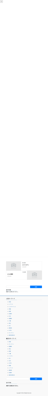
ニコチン (11, 356)
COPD (10, 330)
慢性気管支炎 (12, 335)
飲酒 (10, 301)
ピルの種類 (10, 274)
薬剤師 (10, 328)
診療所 (10, 313)
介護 (10, 321)
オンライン (11, 332)
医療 (10, 311)
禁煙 (10, 309)
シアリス (11, 304)
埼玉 (10, 323)
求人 (10, 325)
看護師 (10, 318)
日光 (10, 316)
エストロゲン (25, 265)
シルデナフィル (12, 306)
